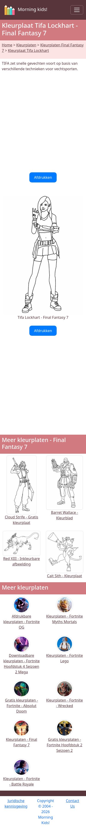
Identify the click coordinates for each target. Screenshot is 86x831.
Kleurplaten (26, 45)
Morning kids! (25, 10)
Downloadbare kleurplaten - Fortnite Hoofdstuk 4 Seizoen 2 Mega (21, 657)
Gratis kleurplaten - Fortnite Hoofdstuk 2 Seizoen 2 (64, 739)
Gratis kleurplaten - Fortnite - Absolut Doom (21, 700)
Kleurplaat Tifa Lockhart (28, 50)
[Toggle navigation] (76, 9)
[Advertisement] (43, 122)
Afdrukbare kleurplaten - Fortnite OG (21, 616)
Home (7, 45)
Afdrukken (43, 177)
